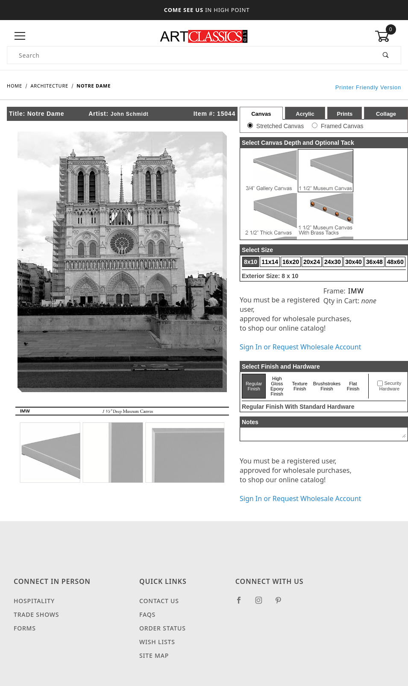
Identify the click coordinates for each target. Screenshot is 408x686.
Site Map (154, 655)
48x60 (395, 261)
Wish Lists (157, 642)
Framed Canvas (342, 126)
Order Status (162, 628)
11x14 (269, 261)
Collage (386, 114)
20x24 (311, 261)
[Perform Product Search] (386, 55)
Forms (25, 628)
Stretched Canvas (280, 126)
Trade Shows (36, 614)
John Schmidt (130, 114)
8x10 (250, 261)
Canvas (261, 114)
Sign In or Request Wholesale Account (300, 347)
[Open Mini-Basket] (388, 36)
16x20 (290, 261)
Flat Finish (353, 386)
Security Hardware (390, 386)
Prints (344, 114)
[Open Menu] (20, 36)
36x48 (374, 261)
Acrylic (305, 114)
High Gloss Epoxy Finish (277, 386)
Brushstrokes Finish (326, 386)
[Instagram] (262, 603)
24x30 (332, 261)
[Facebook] (242, 603)
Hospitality (34, 601)
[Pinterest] (282, 603)
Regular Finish (254, 386)
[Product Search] (189, 55)
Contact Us (159, 601)
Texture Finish (300, 386)
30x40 (353, 261)
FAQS (147, 614)
